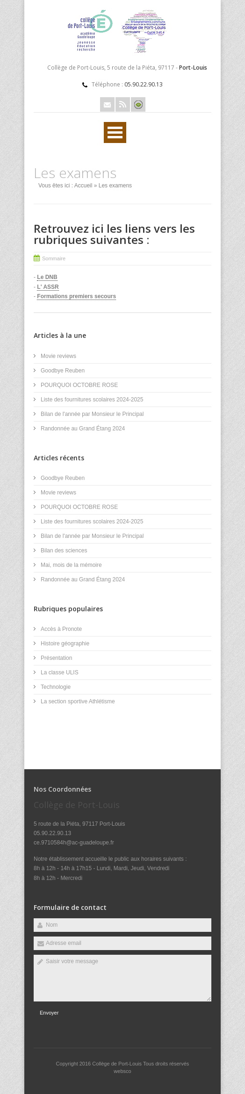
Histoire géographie (65, 643)
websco (122, 1071)
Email (107, 104)
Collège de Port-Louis (117, 1063)
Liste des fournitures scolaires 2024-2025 (92, 399)
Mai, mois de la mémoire (71, 565)
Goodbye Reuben (63, 370)
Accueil (83, 185)
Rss (122, 104)
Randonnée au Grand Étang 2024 (83, 428)
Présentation (56, 658)
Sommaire (53, 258)
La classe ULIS (60, 672)
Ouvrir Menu (115, 132)
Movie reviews (59, 356)
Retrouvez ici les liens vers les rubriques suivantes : (114, 234)
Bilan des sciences (64, 550)
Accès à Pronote (61, 629)
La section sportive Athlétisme (78, 701)
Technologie (56, 687)
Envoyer (49, 1012)
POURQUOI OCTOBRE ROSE (79, 385)
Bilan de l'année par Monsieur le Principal (92, 414)
